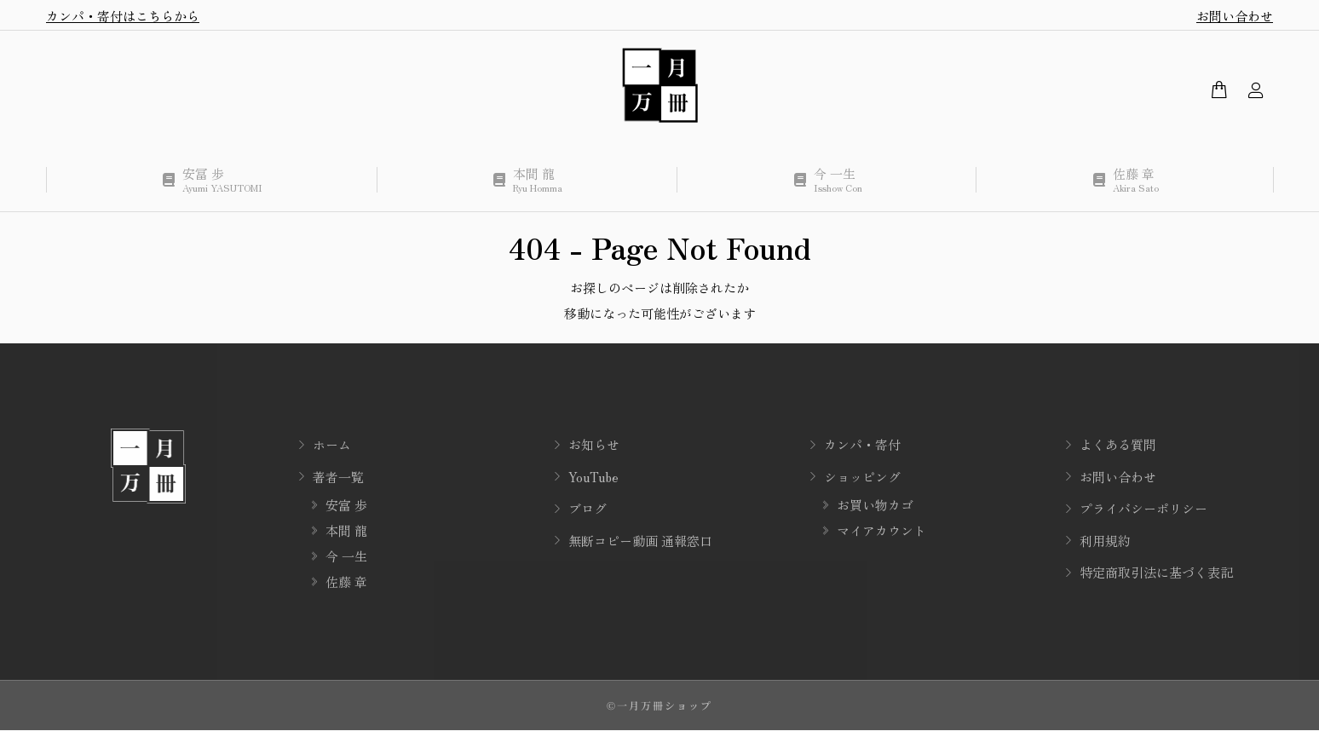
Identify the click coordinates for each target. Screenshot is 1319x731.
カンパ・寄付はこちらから (122, 16)
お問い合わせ (1234, 16)
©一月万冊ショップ (659, 705)
